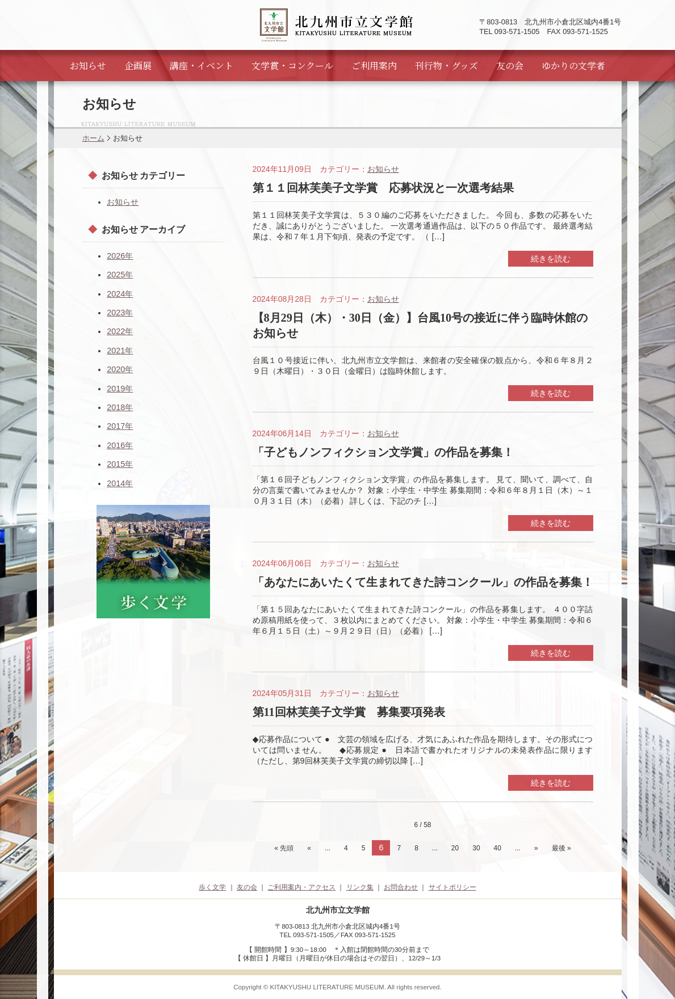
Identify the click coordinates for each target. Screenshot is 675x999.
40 (497, 848)
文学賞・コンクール (292, 65)
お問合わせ (401, 887)
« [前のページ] (309, 848)
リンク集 (360, 887)
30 (476, 848)
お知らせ (88, 65)
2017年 (120, 426)
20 (455, 848)
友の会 (509, 65)
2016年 (120, 445)
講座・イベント (201, 65)
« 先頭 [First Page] (284, 848)
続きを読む (551, 258)
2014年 (120, 483)
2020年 (120, 369)
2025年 (120, 274)
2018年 (120, 407)
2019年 (120, 388)
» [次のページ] (536, 848)
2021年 (120, 350)
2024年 (120, 293)
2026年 (120, 255)
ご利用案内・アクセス (301, 887)
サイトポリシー (452, 887)
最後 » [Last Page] (561, 848)
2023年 (120, 312)
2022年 (120, 331)
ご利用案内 (374, 65)
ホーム (93, 138)
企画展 (138, 65)
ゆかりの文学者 (573, 65)
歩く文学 (212, 887)
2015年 (120, 464)
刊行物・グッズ (446, 65)
